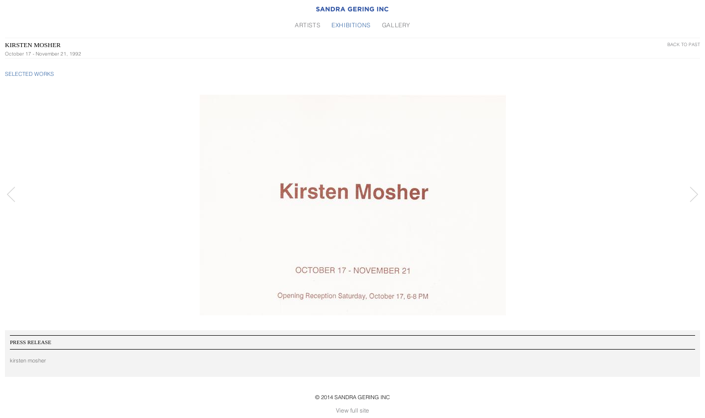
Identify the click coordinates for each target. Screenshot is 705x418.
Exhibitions (351, 25)
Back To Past (683, 44)
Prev (11, 194)
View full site (352, 410)
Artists (307, 25)
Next (694, 194)
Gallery (396, 25)
